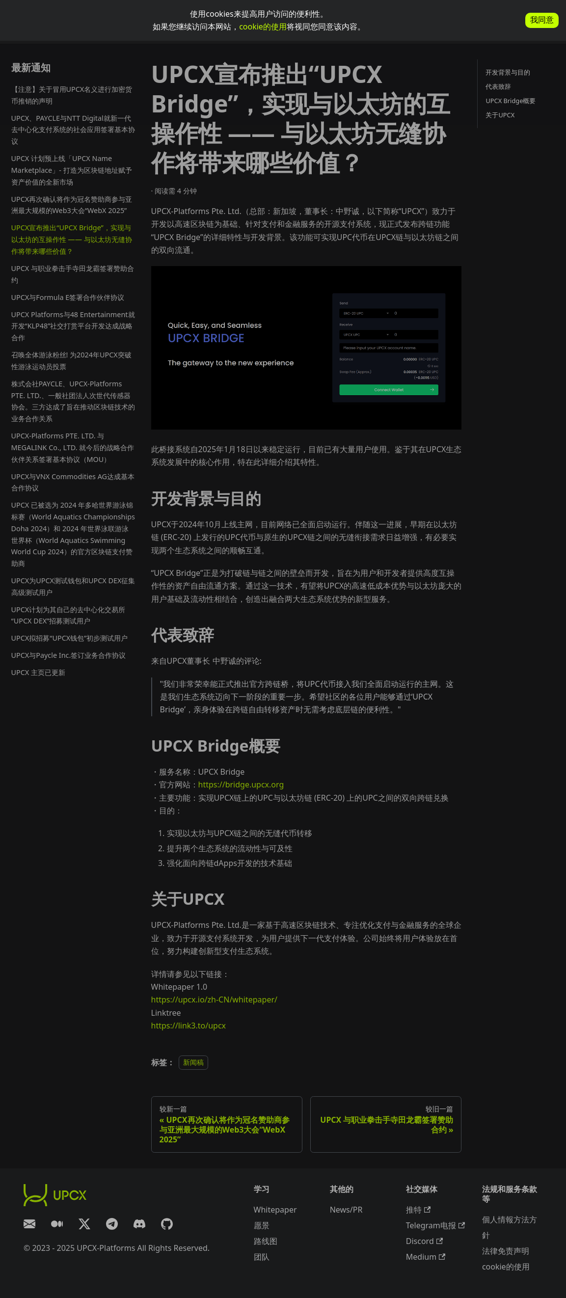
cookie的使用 (263, 26)
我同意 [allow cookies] (542, 20)
